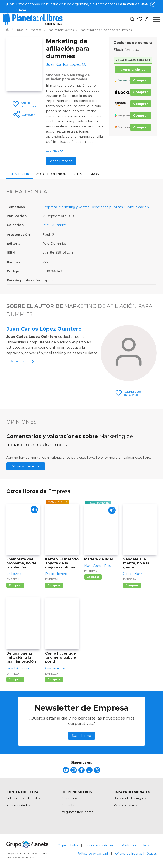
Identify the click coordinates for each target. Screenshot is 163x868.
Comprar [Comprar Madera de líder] (93, 576)
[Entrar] (146, 19)
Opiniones (61, 174)
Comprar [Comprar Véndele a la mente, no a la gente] (131, 585)
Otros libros (86, 174)
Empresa (49, 207)
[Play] (33, 510)
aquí (22, 9)
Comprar (140, 80)
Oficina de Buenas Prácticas (136, 853)
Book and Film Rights (130, 798)
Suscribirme (81, 736)
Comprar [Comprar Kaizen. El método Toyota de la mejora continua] (54, 585)
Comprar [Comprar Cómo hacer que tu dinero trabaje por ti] (54, 679)
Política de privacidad (92, 853)
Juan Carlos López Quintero (44, 329)
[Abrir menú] (156, 19)
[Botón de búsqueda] (132, 19)
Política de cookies (135, 845)
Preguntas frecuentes (76, 812)
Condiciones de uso (99, 845)
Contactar (67, 805)
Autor (42, 174)
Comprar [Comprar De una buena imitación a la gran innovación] (15, 679)
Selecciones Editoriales (23, 798)
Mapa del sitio (68, 845)
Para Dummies (54, 225)
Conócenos (68, 798)
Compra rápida (133, 69)
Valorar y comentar (25, 466)
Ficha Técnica (19, 174)
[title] (66, 770)
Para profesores (125, 805)
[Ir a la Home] (7, 29)
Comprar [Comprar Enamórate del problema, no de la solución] (15, 585)
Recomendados (18, 805)
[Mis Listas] (138, 19)
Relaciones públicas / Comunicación (120, 207)
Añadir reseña (61, 161)
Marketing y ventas (74, 207)
